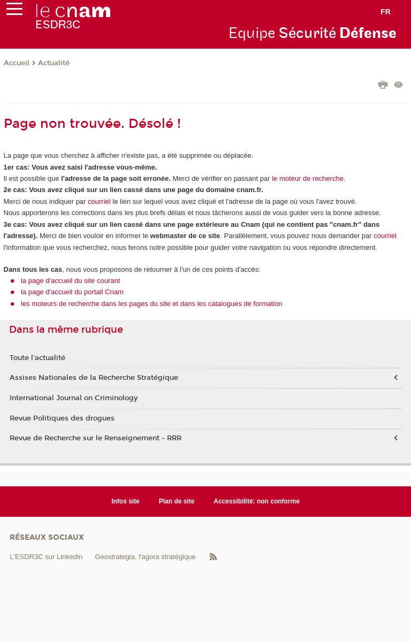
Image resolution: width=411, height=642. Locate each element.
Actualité (54, 63)
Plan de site (177, 501)
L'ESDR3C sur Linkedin (46, 557)
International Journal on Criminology (74, 398)
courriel (99, 201)
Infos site (125, 501)
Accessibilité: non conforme (257, 501)
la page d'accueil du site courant (70, 281)
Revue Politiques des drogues (62, 418)
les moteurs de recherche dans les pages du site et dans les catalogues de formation (152, 304)
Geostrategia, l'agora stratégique (145, 557)
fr (385, 11)
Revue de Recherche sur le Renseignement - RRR (95, 438)
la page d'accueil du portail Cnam (72, 292)
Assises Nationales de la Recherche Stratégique (94, 377)
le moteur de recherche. (308, 178)
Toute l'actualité (37, 358)
